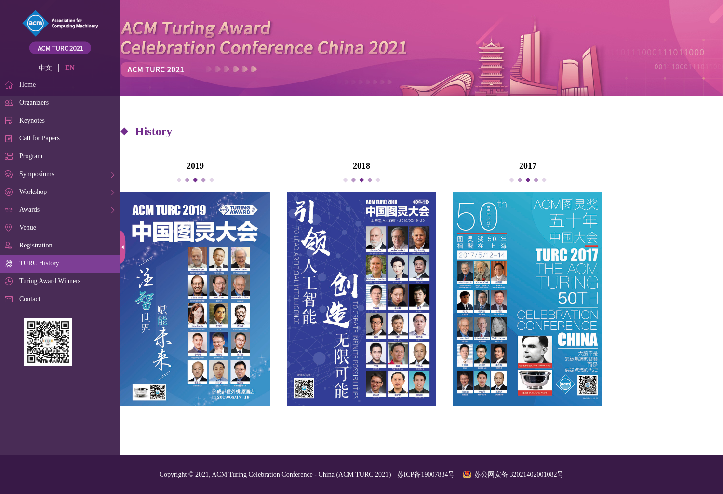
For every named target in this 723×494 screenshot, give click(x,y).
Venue (27, 227)
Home (27, 84)
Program (30, 156)
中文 (45, 67)
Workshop (33, 191)
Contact (29, 298)
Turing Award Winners (49, 281)
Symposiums (36, 174)
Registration (35, 245)
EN (69, 67)
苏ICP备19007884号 (426, 474)
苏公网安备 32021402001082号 (519, 474)
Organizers (34, 102)
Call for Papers (39, 138)
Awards (29, 209)
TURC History (39, 263)
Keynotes (32, 120)
